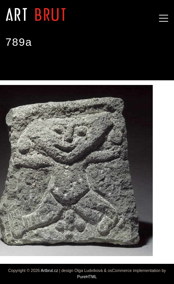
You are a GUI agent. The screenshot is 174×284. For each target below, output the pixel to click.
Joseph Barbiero (32, 65)
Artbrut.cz (49, 270)
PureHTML (87, 276)
